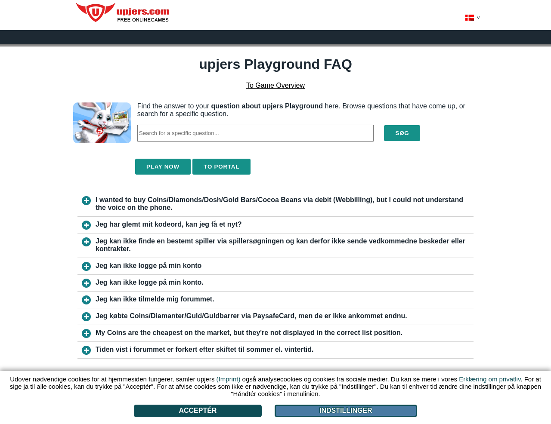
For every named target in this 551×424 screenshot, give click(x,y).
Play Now (163, 166)
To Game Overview (275, 85)
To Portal (221, 166)
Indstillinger (345, 410)
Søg (402, 133)
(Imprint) (229, 379)
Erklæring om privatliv (489, 379)
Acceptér (198, 410)
